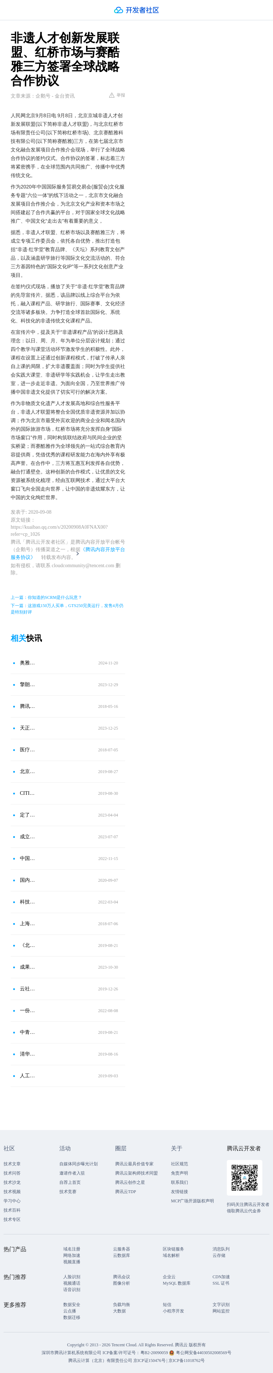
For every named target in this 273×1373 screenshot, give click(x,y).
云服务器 (121, 1249)
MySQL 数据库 (177, 1283)
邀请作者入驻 (72, 1173)
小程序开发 (173, 1311)
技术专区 (12, 1219)
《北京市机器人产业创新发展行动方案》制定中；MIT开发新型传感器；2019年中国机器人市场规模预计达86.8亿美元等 (28, 945)
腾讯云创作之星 (130, 1182)
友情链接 (179, 1191)
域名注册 (71, 1249)
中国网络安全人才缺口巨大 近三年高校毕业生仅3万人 (28, 858)
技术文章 (12, 1163)
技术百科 (12, 1210)
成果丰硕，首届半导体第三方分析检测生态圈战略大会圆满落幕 (28, 967)
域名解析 (171, 1255)
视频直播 (71, 1261)
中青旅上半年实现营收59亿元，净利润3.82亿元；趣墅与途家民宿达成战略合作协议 (28, 1032)
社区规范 (179, 1163)
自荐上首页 (70, 1182)
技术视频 (12, 1191)
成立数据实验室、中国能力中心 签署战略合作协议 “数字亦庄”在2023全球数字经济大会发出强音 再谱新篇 (28, 836)
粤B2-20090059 (154, 1352)
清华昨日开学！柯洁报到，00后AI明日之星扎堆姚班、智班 (28, 1054)
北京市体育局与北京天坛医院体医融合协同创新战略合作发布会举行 (28, 771)
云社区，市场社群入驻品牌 (28, 988)
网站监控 (221, 1311)
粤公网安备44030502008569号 (203, 1352)
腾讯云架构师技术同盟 (136, 1173)
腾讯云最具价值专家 (134, 1163)
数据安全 (71, 1304)
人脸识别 (71, 1276)
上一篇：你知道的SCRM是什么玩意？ (46, 597)
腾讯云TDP (125, 1191)
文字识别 (221, 1304)
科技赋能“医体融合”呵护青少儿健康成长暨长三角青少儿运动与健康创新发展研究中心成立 (28, 902)
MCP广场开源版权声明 (192, 1200)
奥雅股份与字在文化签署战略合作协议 (28, 662)
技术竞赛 (67, 1191)
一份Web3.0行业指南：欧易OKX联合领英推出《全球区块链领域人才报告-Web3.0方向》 (28, 1010)
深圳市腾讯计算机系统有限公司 (71, 1352)
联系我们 (179, 1182)
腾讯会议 (121, 1276)
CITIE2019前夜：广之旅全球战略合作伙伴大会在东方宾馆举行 (28, 793)
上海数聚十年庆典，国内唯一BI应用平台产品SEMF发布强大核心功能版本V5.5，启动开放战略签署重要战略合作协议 (28, 923)
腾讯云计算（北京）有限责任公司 (100, 1360)
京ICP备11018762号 (186, 1360)
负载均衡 (121, 1304)
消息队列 (221, 1249)
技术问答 (12, 1173)
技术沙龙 (12, 1182)
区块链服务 (173, 1249)
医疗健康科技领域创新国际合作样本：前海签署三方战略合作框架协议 (28, 749)
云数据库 (121, 1255)
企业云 (169, 1276)
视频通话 (71, 1283)
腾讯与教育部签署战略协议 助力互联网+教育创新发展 (28, 706)
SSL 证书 (221, 1283)
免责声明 (179, 1173)
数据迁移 (71, 1317)
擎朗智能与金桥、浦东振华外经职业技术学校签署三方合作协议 (28, 684)
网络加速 (71, 1255)
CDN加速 (221, 1276)
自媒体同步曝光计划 (78, 1163)
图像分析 (121, 1283)
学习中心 (12, 1200)
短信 (167, 1304)
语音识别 (71, 1289)
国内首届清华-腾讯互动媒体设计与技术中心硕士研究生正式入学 (28, 880)
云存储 (219, 1255)
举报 (117, 95)
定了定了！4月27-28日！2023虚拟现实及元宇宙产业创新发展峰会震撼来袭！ (28, 815)
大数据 (119, 1311)
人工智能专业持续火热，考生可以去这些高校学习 (28, 1075)
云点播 (69, 1311)
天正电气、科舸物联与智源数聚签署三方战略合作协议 (28, 728)
